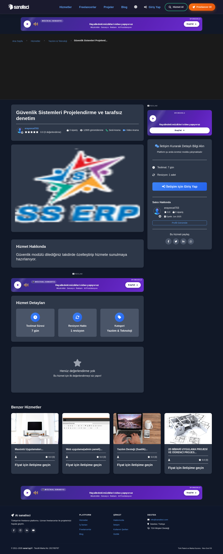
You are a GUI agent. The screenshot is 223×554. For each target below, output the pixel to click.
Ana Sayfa (17, 41)
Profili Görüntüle (179, 223)
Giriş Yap (152, 7)
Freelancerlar (88, 7)
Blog (125, 7)
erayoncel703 (32, 128)
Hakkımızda (118, 520)
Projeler (109, 7)
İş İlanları (83, 525)
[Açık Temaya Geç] (136, 7)
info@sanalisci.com (159, 519)
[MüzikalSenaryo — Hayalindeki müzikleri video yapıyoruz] (111, 24)
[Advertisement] (111, 69)
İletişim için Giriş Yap (179, 186)
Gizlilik (116, 534)
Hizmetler (66, 7)
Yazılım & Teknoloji (57, 41)
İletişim (116, 525)
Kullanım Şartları (120, 529)
